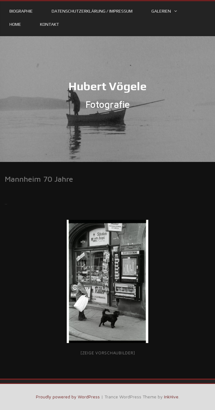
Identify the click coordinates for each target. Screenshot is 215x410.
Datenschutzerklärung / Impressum (92, 11)
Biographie (21, 11)
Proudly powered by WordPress (68, 396)
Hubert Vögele (107, 86)
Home (15, 24)
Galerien (161, 11)
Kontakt (49, 24)
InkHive (171, 396)
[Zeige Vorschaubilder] (107, 352)
